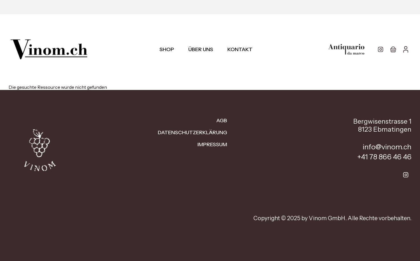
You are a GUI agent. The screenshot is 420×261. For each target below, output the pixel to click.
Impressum (212, 144)
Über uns (200, 49)
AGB (221, 120)
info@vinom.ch (387, 146)
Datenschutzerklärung (192, 132)
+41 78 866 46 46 (384, 156)
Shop (166, 49)
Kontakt (240, 49)
